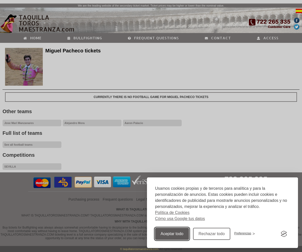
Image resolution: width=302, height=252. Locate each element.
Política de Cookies (172, 212)
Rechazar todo (212, 234)
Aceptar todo (172, 234)
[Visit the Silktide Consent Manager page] (284, 234)
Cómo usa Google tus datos (180, 218)
